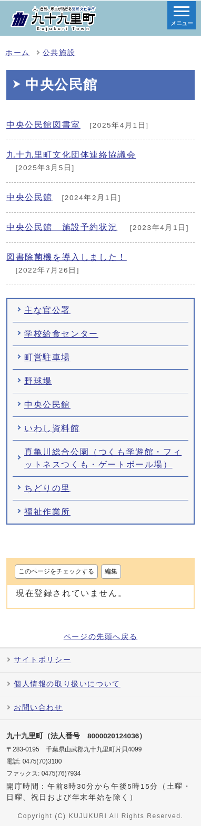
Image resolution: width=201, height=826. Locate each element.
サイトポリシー (42, 660)
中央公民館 (29, 197)
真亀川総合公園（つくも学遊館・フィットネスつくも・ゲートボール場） (103, 458)
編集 (111, 571)
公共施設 (59, 53)
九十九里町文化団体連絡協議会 (71, 154)
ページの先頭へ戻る (100, 637)
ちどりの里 (47, 488)
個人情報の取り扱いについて (67, 684)
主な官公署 (47, 310)
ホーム (17, 53)
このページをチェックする (56, 571)
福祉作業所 (47, 511)
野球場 (38, 381)
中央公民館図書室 (43, 124)
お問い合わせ (38, 708)
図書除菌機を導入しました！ (66, 257)
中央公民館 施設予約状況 (61, 227)
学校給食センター (61, 333)
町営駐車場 (47, 357)
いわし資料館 (52, 428)
